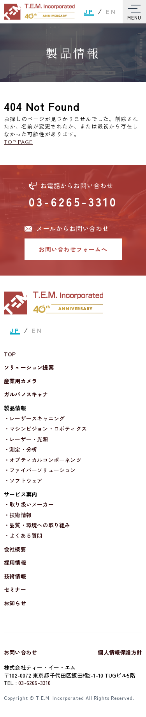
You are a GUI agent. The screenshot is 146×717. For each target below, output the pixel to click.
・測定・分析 (20, 449)
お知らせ (15, 603)
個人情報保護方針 (120, 652)
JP (89, 11)
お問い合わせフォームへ (73, 249)
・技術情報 (18, 515)
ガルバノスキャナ (26, 394)
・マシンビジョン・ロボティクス (45, 428)
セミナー (15, 589)
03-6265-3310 (73, 201)
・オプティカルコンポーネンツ (42, 460)
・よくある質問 (23, 535)
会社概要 (15, 549)
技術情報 (15, 576)
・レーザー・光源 (26, 439)
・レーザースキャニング (34, 418)
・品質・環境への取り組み (37, 525)
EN (111, 11)
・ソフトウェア (23, 480)
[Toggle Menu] (134, 11)
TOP (10, 354)
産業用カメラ (20, 381)
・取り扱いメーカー (29, 504)
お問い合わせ (20, 652)
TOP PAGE (18, 142)
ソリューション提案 (29, 367)
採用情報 (15, 562)
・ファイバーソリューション (40, 470)
